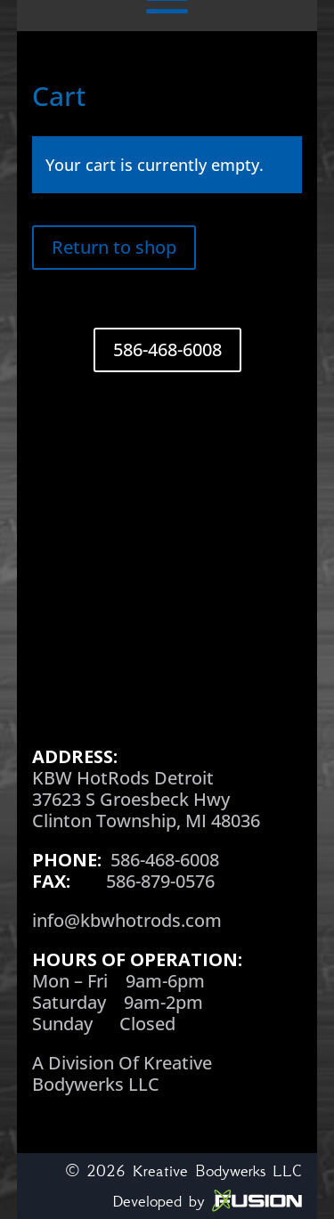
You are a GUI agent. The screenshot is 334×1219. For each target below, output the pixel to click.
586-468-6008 (167, 349)
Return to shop (114, 247)
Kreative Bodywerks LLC (217, 1171)
